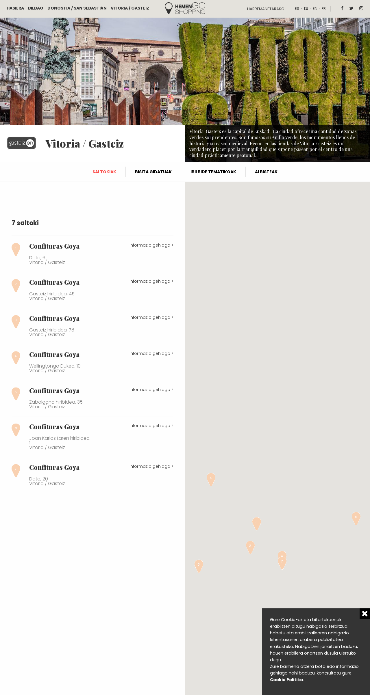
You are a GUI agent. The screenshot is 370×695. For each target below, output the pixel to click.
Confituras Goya (54, 246)
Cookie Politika (286, 680)
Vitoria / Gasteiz (130, 8)
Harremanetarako (265, 9)
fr (324, 8)
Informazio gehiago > (151, 245)
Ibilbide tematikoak (213, 172)
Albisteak (266, 172)
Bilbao (35, 8)
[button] (250, 547)
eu (306, 8)
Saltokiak (104, 172)
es (297, 8)
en (315, 8)
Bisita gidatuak (153, 172)
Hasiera (15, 8)
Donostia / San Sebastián (77, 8)
